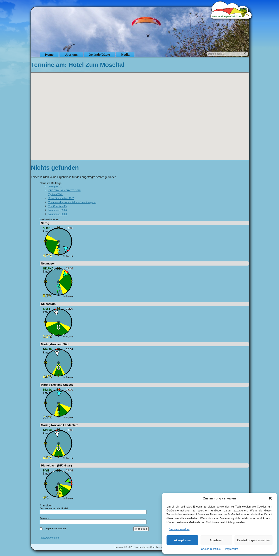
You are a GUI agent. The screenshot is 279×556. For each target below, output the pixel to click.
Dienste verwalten (179, 529)
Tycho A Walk (55, 194)
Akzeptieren (182, 540)
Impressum (231, 549)
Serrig (45, 223)
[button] (270, 498)
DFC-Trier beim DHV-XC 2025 (64, 190)
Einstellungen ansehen (253, 540)
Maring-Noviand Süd (54, 344)
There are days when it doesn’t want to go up (72, 202)
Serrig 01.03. (55, 186)
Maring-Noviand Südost (57, 384)
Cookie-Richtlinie (211, 549)
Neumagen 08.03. (57, 214)
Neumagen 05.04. (57, 210)
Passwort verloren (49, 538)
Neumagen (48, 263)
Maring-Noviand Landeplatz (59, 425)
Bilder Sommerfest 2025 (61, 198)
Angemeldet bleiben (55, 528)
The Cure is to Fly (57, 206)
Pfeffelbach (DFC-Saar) (56, 465)
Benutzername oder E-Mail (54, 508)
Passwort (44, 518)
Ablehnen (216, 540)
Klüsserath (48, 304)
